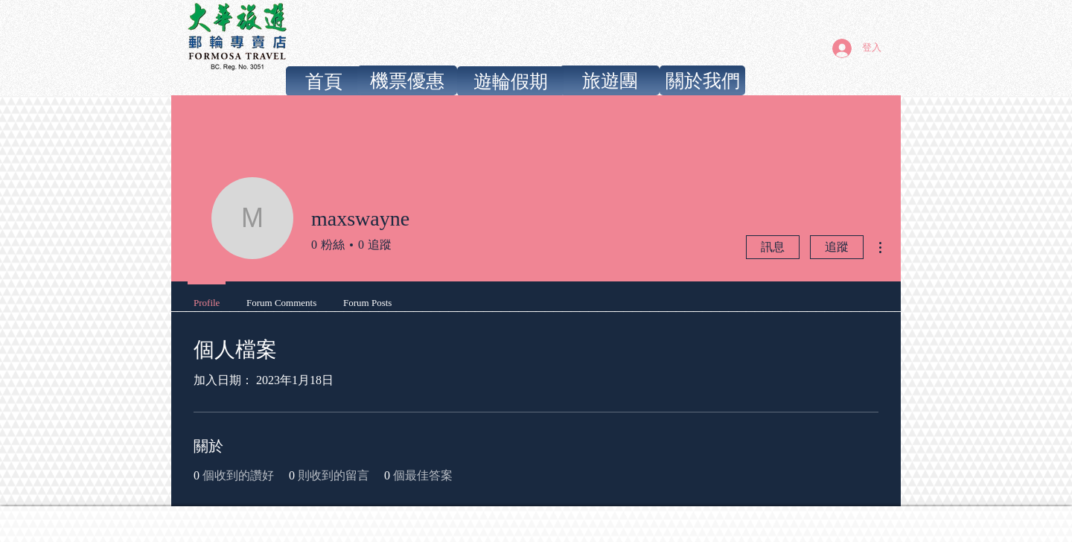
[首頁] (324, 81)
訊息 (773, 246)
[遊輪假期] (510, 81)
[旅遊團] (610, 80)
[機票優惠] (407, 80)
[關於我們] (702, 80)
